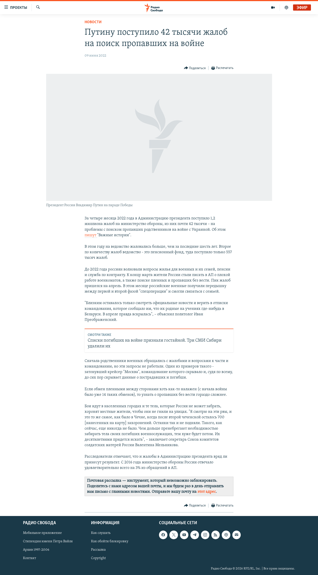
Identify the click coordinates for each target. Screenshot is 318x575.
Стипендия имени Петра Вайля (48, 541)
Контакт (29, 558)
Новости (93, 22)
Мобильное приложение (42, 533)
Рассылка (98, 550)
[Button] (195, 68)
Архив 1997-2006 (36, 550)
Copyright (98, 558)
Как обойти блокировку (109, 541)
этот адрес (206, 492)
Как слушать (100, 533)
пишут (91, 235)
